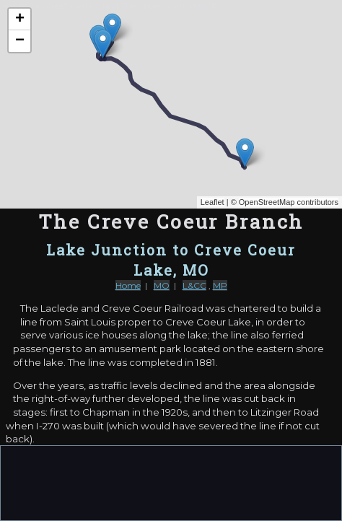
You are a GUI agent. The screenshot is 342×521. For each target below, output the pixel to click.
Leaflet (212, 202)
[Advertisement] (171, 482)
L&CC (194, 285)
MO (162, 285)
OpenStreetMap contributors (288, 202)
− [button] (20, 41)
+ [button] (20, 19)
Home (128, 285)
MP (220, 285)
